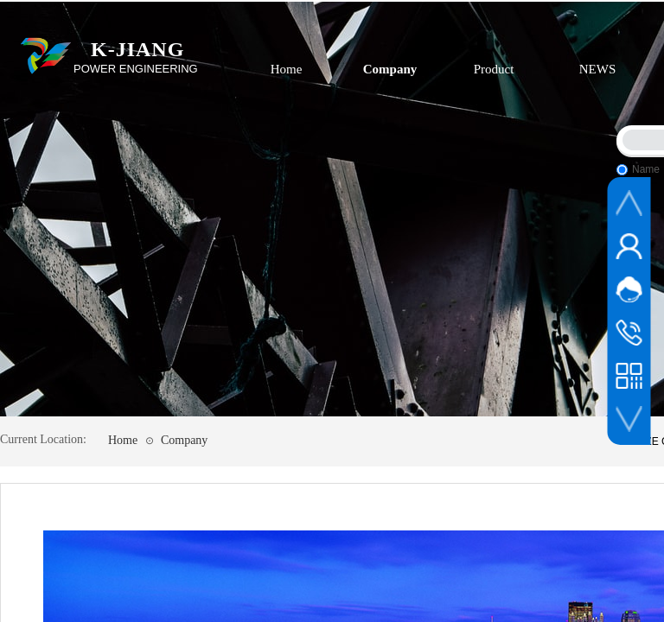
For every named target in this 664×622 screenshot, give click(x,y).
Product (494, 69)
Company (390, 69)
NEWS (597, 69)
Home (287, 69)
